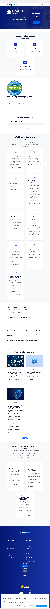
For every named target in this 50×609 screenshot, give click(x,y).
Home (8, 30)
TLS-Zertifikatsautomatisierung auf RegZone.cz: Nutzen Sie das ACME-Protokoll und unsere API (15, 406)
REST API (8, 553)
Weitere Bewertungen (25, 521)
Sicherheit (16, 402)
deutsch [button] (41, 1)
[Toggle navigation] (42, 4)
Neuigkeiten (28, 555)
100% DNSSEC (28, 542)
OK (43, 605)
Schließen (27, 605)
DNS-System (28, 544)
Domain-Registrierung (10, 542)
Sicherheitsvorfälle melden (30, 561)
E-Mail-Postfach (18, 52)
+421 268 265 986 (25, 579)
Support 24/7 (25, 575)
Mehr (9, 383)
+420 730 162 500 (25, 577)
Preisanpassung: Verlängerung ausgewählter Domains (34, 372)
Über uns (27, 553)
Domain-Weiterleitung (10, 548)
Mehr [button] (29, 511)
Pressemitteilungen (29, 557)
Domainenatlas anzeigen (11, 555)
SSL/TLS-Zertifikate (10, 544)
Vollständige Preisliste (25, 128)
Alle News (25, 438)
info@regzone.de (10, 1)
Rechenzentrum (28, 546)
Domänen (11, 30)
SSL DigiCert (27, 70)
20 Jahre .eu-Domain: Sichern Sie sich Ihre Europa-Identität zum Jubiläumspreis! (15, 372)
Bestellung (36, 22)
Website (38, 51)
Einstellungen (35, 605)
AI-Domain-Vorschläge (29, 548)
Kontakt (27, 559)
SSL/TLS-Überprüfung (10, 557)
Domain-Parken (9, 546)
